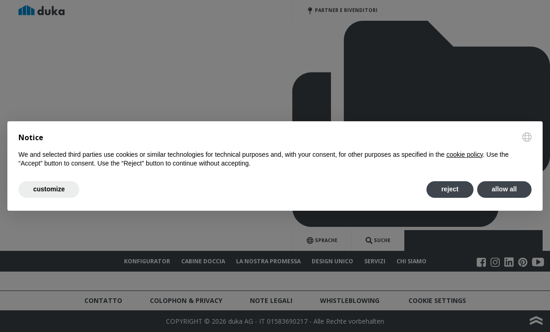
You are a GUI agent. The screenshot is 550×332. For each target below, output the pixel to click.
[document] (275, 150)
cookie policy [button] (464, 154)
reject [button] (449, 189)
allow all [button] (504, 189)
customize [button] (49, 189)
